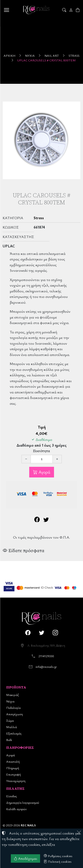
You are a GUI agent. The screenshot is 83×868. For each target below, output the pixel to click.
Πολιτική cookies (57, 861)
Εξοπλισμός (13, 733)
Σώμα (10, 720)
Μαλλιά (11, 727)
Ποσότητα (41, 451)
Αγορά (43, 472)
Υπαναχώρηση (15, 781)
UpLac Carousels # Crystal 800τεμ (46, 60)
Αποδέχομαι (25, 858)
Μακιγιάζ (12, 695)
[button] (64, 10)
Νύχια (30, 55)
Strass (74, 55)
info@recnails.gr (46, 667)
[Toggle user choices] (71, 10)
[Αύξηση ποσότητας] (57, 459)
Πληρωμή (12, 768)
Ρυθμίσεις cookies (58, 856)
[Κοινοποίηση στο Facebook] (37, 520)
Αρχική (9, 55)
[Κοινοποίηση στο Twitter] (46, 520)
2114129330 (46, 656)
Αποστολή (13, 761)
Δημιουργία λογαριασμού (22, 802)
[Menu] (6, 10)
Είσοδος (11, 796)
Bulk (9, 740)
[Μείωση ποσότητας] (26, 459)
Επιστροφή (13, 774)
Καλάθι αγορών (16, 809)
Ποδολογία (13, 708)
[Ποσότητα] (42, 459)
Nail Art (51, 55)
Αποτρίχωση (14, 714)
